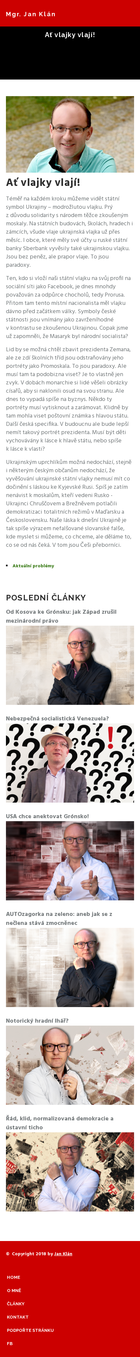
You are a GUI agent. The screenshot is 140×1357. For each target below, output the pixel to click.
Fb (10, 1343)
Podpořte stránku (30, 1330)
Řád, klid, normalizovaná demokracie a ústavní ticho (60, 1123)
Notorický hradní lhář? (37, 1021)
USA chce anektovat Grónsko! (47, 816)
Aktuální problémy (33, 566)
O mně (14, 1290)
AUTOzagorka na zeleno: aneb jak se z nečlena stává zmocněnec (59, 919)
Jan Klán (63, 1254)
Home (13, 1277)
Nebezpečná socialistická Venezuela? (57, 718)
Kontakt (18, 1317)
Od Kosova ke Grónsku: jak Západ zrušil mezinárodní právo (61, 617)
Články (15, 1303)
